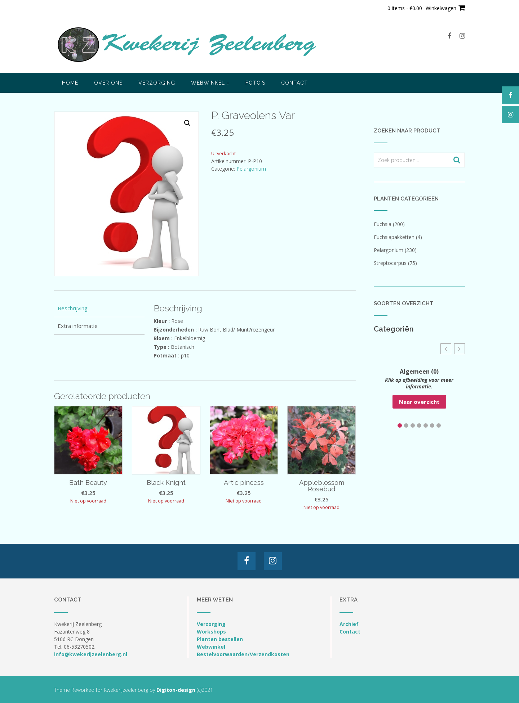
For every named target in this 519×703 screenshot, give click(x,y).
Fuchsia (382, 224)
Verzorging (156, 83)
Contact (294, 83)
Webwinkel (210, 83)
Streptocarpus (390, 263)
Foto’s (255, 83)
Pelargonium (251, 168)
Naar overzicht (419, 401)
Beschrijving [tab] (73, 308)
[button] (187, 123)
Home (70, 83)
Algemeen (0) (419, 371)
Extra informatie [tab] (78, 325)
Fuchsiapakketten (394, 237)
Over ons (108, 83)
